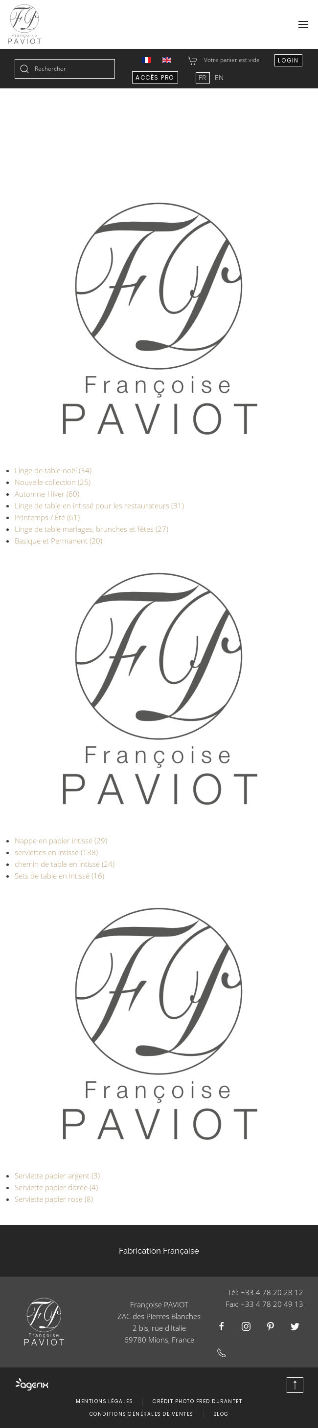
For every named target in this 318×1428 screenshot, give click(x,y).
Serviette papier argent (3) (57, 1175)
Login (288, 60)
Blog (221, 1414)
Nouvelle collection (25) (53, 482)
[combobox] (65, 69)
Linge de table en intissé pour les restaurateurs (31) (99, 505)
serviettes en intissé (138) (56, 852)
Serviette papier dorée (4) (56, 1187)
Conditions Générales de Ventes (141, 1414)
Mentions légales (104, 1401)
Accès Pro (155, 77)
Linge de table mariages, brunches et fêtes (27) (91, 529)
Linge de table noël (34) (53, 470)
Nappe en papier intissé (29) (61, 840)
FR (203, 77)
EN (219, 77)
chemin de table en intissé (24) (64, 864)
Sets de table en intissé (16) (59, 876)
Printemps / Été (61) (47, 517)
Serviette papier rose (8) (54, 1199)
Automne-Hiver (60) (47, 494)
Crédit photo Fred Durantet (197, 1401)
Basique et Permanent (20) (58, 541)
